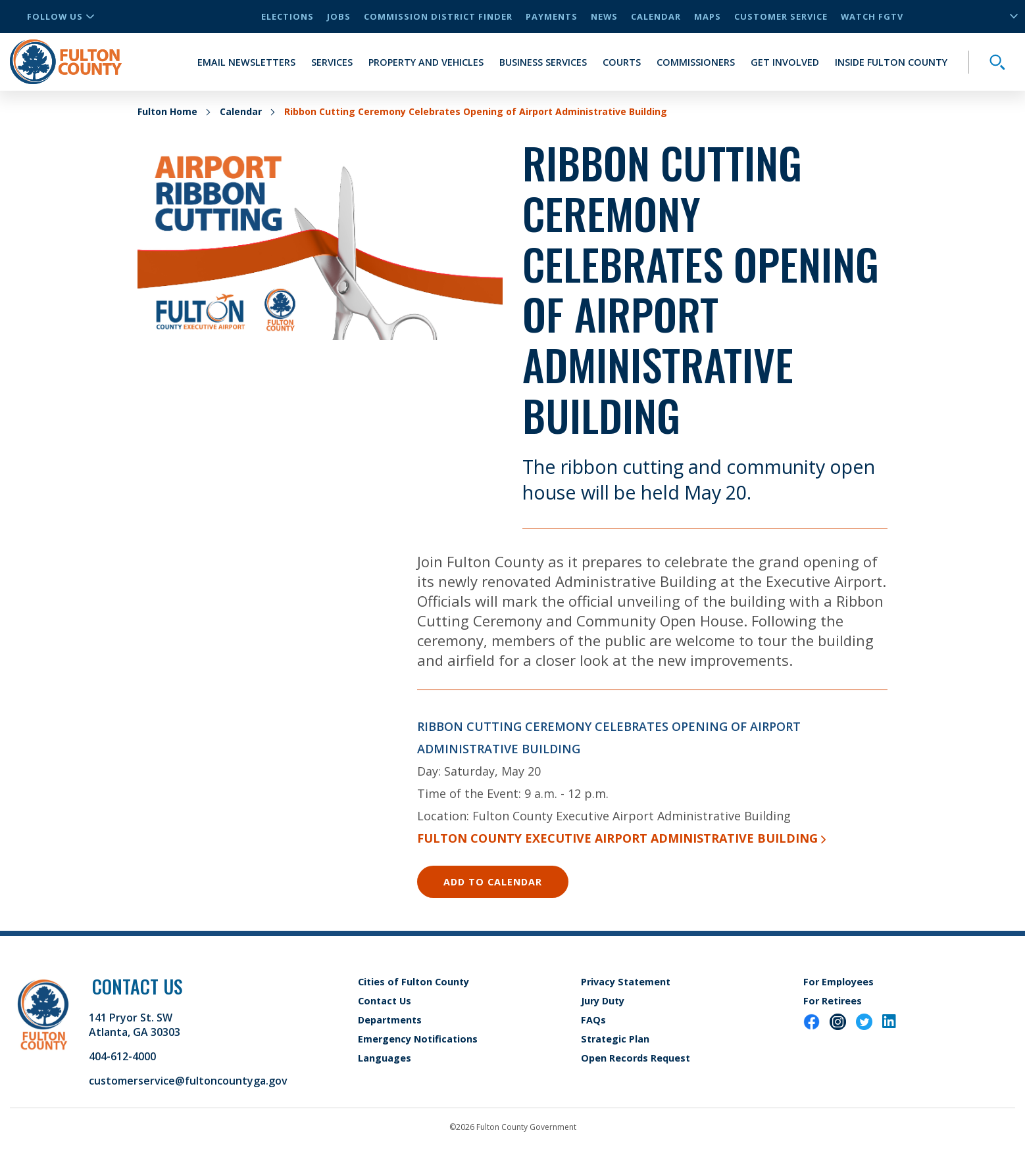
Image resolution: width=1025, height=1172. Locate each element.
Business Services (543, 62)
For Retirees (832, 1001)
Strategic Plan (615, 1039)
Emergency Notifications (418, 1039)
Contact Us (384, 1001)
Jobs (339, 16)
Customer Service (781, 16)
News (604, 16)
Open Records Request (635, 1058)
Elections (287, 16)
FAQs (593, 1020)
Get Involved (785, 62)
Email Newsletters (246, 62)
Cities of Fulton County (413, 981)
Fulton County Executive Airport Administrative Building (621, 838)
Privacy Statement (625, 981)
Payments (552, 16)
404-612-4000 (122, 1056)
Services (332, 62)
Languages (384, 1058)
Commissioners (696, 62)
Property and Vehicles (426, 62)
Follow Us (60, 16)
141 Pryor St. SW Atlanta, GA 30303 (134, 1024)
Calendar (656, 16)
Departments (390, 1020)
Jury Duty (602, 1001)
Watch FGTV (872, 16)
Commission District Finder (438, 16)
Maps (707, 16)
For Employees (838, 981)
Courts (622, 62)
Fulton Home (167, 111)
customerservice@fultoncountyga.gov (188, 1080)
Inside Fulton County (891, 62)
